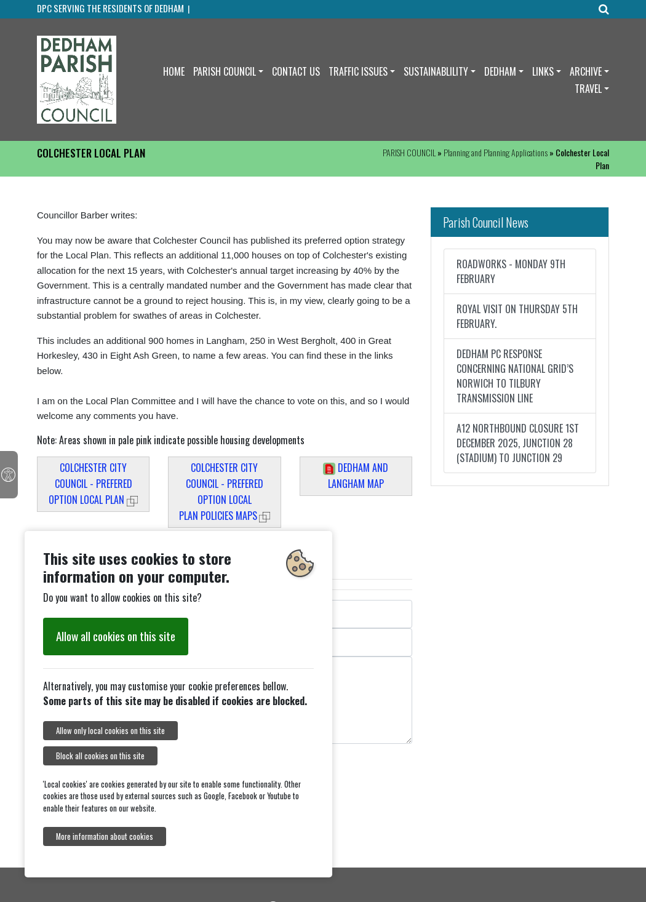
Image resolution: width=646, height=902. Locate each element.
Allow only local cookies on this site (110, 730)
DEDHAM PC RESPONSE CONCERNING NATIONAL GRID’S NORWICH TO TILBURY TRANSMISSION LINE (515, 375)
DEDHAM (500, 71)
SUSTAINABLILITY (436, 71)
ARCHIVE (586, 71)
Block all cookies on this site (100, 756)
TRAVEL (588, 88)
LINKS (543, 71)
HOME (174, 71)
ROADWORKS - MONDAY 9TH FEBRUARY (511, 271)
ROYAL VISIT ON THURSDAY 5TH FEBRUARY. (517, 316)
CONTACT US (296, 71)
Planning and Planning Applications (496, 152)
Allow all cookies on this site (115, 636)
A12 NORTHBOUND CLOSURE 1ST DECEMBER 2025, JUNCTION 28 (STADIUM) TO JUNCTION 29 (518, 443)
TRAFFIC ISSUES (358, 71)
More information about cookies (104, 836)
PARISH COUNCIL (224, 71)
